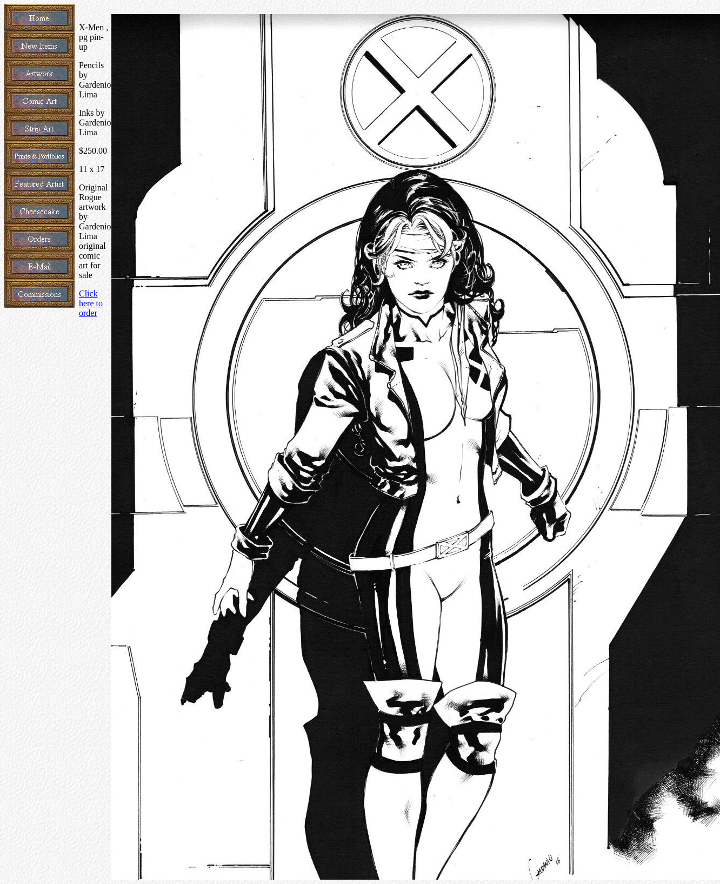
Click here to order (91, 303)
